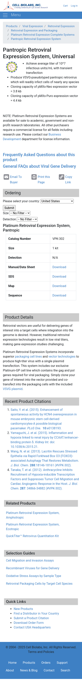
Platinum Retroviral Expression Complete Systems (42, 34)
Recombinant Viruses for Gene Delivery (32, 568)
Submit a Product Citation (31, 618)
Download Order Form (29, 623)
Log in (74, 5)
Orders (45, 662)
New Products (23, 609)
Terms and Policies (41, 652)
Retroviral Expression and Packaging (34, 30)
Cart (65, 5)
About (10, 670)
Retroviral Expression (61, 26)
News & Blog (28, 670)
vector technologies (61, 356)
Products (12, 26)
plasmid (12, 389)
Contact (49, 670)
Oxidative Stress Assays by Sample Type (33, 576)
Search (65, 670)
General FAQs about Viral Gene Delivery (39, 166)
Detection (9, 219)
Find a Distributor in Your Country (36, 613)
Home (12, 662)
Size (6, 213)
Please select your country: (21, 201)
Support (62, 662)
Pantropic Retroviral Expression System (36, 39)
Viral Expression (32, 26)
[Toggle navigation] (11, 15)
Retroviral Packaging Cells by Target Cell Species (39, 583)
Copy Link (65, 179)
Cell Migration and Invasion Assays (30, 560)
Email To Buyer (13, 179)
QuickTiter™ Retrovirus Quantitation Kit (32, 536)
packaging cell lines (28, 356)
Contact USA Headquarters (32, 627)
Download (59, 267)
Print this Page (40, 179)
